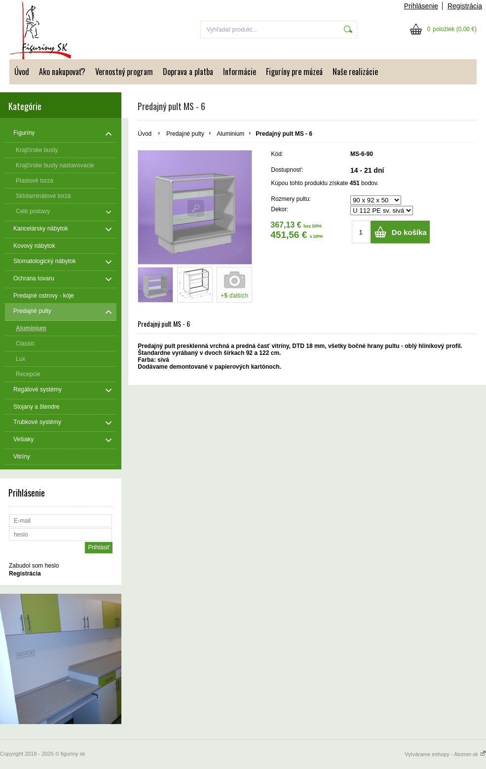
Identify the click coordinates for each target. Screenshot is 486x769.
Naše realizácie (355, 71)
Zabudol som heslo (34, 565)
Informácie (239, 71)
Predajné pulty (185, 133)
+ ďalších (234, 295)
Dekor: (279, 209)
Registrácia (465, 6)
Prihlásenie (421, 6)
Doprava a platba (188, 71)
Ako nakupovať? (62, 71)
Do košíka (409, 232)
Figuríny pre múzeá (294, 71)
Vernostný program (124, 71)
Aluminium (230, 133)
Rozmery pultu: (291, 198)
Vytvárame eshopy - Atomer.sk (445, 754)
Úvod (21, 71)
